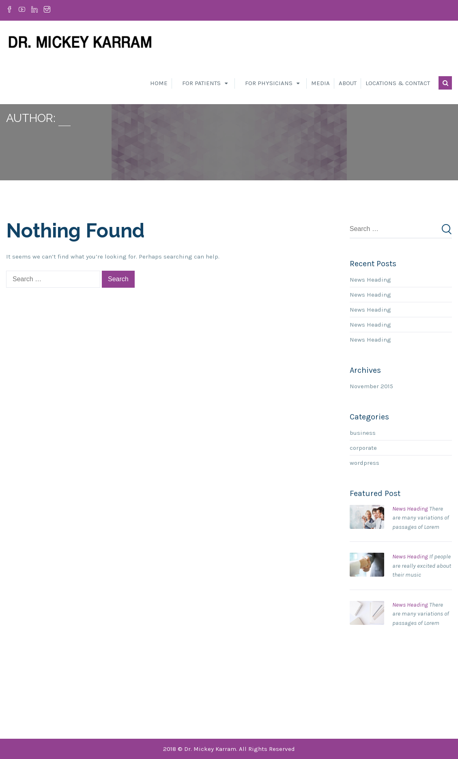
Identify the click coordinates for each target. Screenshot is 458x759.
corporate (363, 447)
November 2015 (371, 386)
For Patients (201, 83)
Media (320, 83)
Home (159, 83)
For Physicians (268, 83)
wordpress (364, 462)
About (348, 83)
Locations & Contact (398, 83)
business (363, 432)
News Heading (370, 279)
